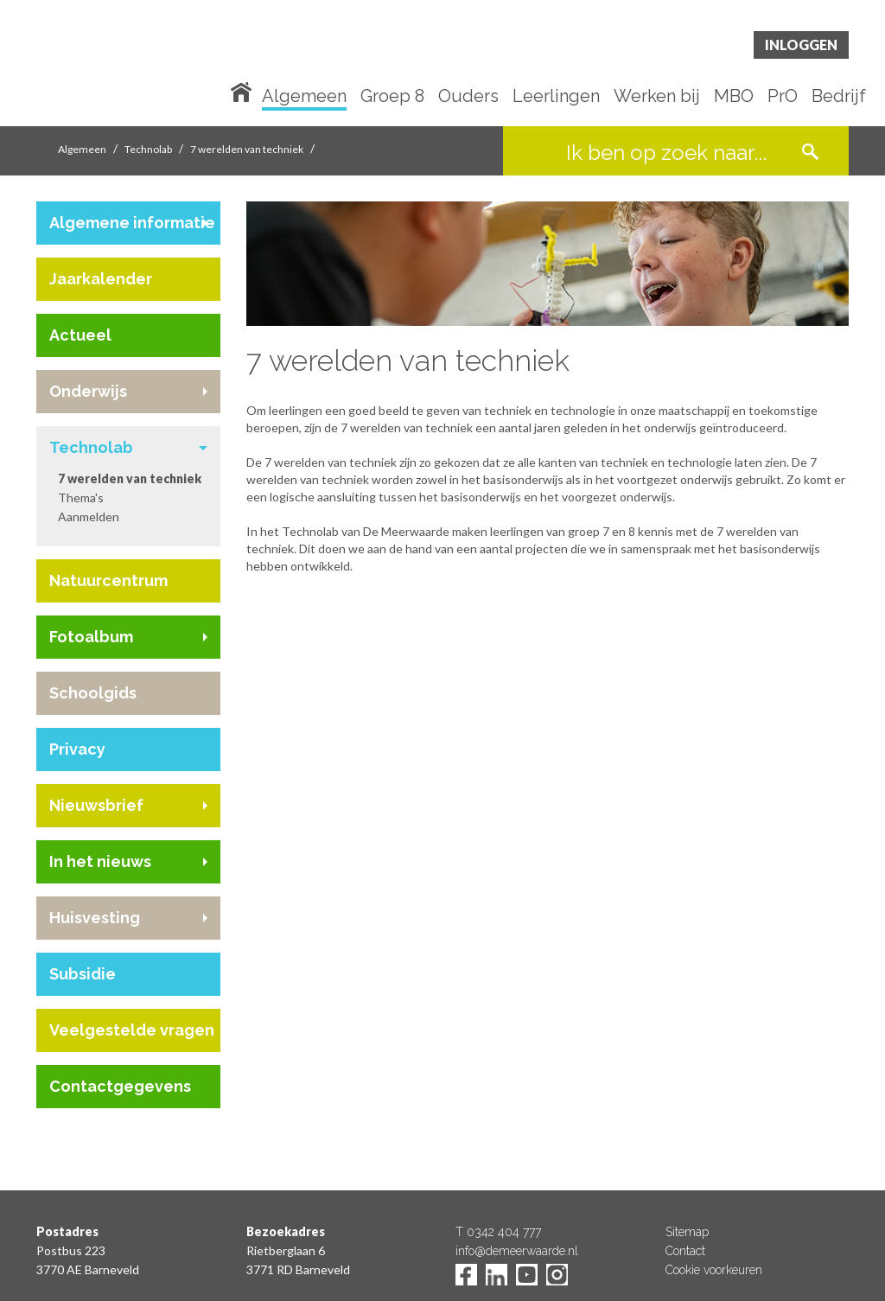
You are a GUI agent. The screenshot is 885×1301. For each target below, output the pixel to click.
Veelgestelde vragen (131, 1030)
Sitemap (687, 1232)
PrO (782, 96)
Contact (685, 1251)
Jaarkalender (100, 279)
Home (244, 91)
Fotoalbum (91, 637)
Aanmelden (88, 516)
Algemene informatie (132, 223)
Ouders (468, 96)
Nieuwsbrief (96, 805)
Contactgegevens (120, 1086)
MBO (734, 96)
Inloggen (801, 44)
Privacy (77, 749)
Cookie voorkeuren (713, 1270)
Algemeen (304, 96)
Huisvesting (94, 918)
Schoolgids (93, 693)
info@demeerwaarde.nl (516, 1251)
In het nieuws (100, 861)
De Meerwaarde (140, 66)
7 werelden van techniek (246, 149)
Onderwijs (88, 391)
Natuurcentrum (108, 580)
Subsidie (82, 974)
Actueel (80, 335)
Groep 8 (392, 96)
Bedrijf (839, 96)
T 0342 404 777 (498, 1232)
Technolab (148, 149)
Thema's (81, 497)
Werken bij (657, 96)
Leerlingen (556, 96)
